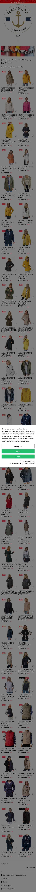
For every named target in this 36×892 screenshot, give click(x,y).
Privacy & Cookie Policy (27, 461)
